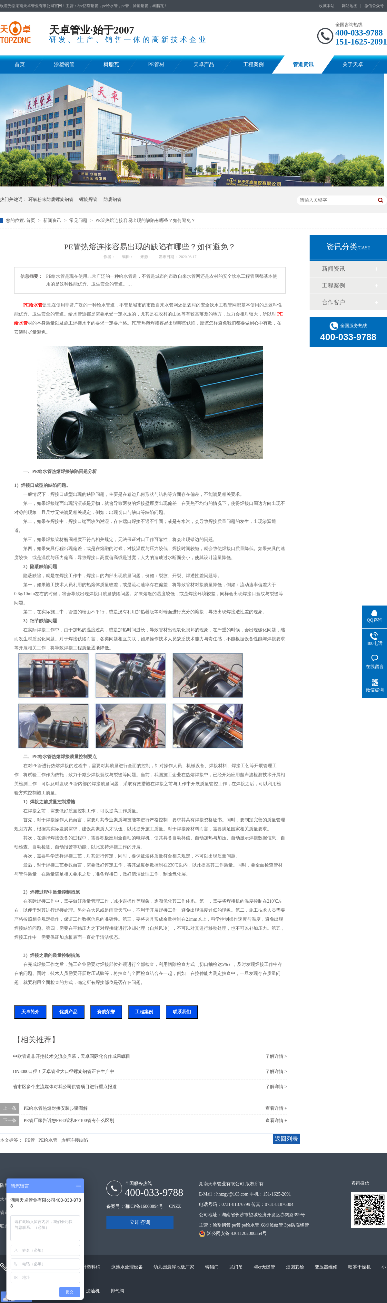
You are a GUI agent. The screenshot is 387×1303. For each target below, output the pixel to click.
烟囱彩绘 (295, 1267)
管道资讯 (303, 64)
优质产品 (68, 1011)
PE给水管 (33, 305)
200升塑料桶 (88, 1267)
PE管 (30, 1140)
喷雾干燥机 (360, 1267)
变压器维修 (327, 1267)
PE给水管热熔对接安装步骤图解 (56, 1108)
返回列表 (286, 1139)
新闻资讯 (53, 220)
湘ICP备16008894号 (143, 1206)
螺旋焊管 (88, 199)
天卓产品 (204, 64)
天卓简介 (30, 1011)
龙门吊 (236, 1267)
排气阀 (117, 1290)
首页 (20, 64)
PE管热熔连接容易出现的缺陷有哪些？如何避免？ (145, 220)
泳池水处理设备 (127, 1267)
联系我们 (182, 1011)
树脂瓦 (111, 64)
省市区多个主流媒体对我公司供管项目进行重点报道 (65, 1086)
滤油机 (93, 1290)
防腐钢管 (113, 199)
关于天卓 (352, 64)
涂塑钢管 (64, 64)
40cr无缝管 (265, 1267)
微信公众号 (374, 6)
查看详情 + (276, 1108)
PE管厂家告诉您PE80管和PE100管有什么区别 (69, 1120)
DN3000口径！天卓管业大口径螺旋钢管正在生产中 (63, 1071)
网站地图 (349, 6)
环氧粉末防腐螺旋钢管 (51, 199)
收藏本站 (326, 6)
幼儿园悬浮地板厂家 (174, 1267)
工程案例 (253, 64)
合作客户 (333, 302)
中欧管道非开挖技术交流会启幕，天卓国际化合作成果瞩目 (71, 1056)
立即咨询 (140, 1222)
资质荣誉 (106, 1011)
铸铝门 (212, 1267)
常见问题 (79, 220)
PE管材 (156, 64)
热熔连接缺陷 (74, 1140)
